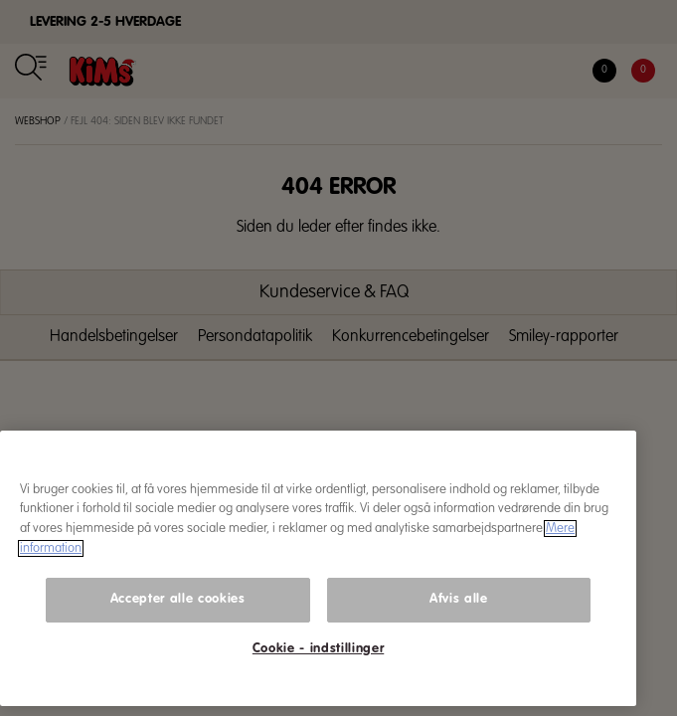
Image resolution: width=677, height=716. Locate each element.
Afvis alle (458, 599)
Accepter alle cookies (178, 599)
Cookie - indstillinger (318, 648)
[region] (318, 569)
